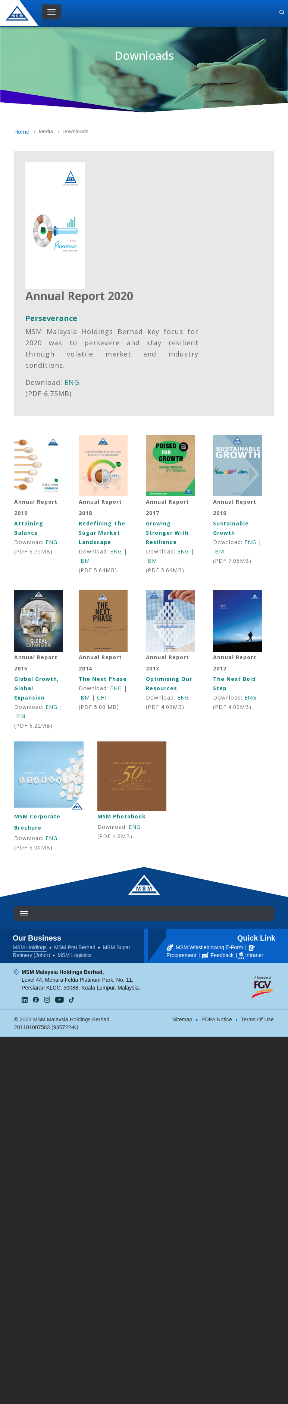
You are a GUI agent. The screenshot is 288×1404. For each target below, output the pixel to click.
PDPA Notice (216, 1019)
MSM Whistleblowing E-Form (205, 947)
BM (85, 560)
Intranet (254, 955)
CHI (102, 697)
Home (21, 131)
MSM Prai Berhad (74, 947)
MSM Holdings (30, 947)
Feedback (218, 955)
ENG (72, 382)
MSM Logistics (74, 955)
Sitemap (182, 1019)
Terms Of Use (257, 1019)
